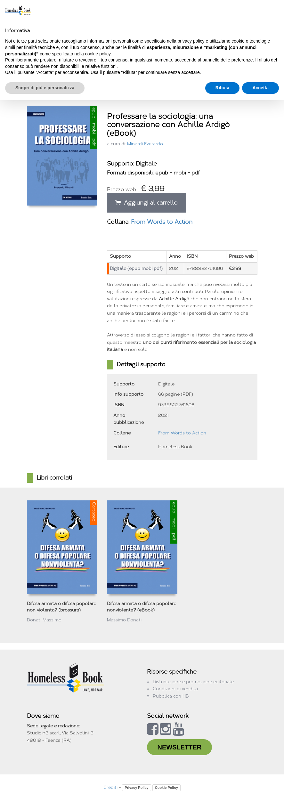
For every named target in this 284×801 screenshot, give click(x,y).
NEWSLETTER (180, 747)
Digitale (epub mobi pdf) (136, 268)
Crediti (110, 787)
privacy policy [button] (191, 41)
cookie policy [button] (97, 53)
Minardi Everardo (145, 144)
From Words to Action (161, 221)
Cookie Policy (166, 787)
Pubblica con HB (171, 696)
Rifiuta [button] (222, 87)
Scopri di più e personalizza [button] (44, 87)
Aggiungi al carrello (146, 202)
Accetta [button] (260, 87)
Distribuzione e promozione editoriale (193, 681)
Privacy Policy (137, 787)
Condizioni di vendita (175, 689)
